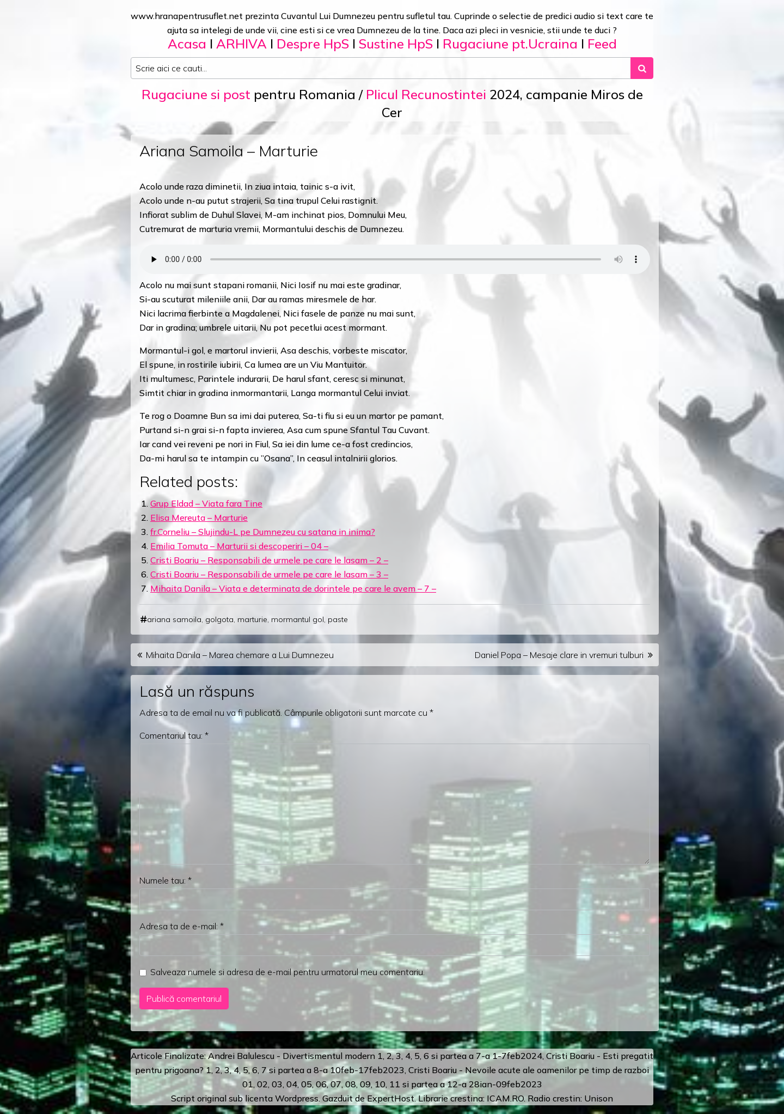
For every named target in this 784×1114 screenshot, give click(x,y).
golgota (219, 619)
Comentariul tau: (174, 735)
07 (335, 1084)
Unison (598, 1098)
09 (365, 1084)
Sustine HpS (396, 43)
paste (338, 619)
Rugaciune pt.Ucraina (510, 43)
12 (452, 1084)
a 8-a (317, 1069)
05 (306, 1084)
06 (321, 1084)
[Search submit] (641, 68)
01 (247, 1084)
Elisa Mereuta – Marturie (199, 517)
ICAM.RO (505, 1098)
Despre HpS (313, 43)
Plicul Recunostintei (426, 94)
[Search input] (381, 68)
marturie (252, 619)
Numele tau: (165, 880)
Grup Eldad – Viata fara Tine (206, 503)
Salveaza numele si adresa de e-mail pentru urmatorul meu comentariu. (287, 971)
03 (277, 1084)
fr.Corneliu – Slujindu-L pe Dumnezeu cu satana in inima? (262, 531)
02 (262, 1084)
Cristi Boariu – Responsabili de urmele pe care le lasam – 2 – (269, 560)
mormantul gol (297, 619)
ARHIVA (241, 43)
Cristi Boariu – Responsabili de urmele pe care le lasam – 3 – (269, 574)
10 (380, 1084)
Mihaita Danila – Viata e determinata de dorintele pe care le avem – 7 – (293, 588)
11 (394, 1084)
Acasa (187, 43)
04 (291, 1084)
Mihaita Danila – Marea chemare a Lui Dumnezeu (240, 654)
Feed (602, 43)
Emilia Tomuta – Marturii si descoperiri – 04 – (239, 545)
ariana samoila (174, 619)
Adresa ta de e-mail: (181, 926)
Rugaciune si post (196, 94)
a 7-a (479, 1055)
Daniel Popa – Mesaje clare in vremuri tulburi (559, 654)
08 (350, 1084)
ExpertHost (390, 1098)
